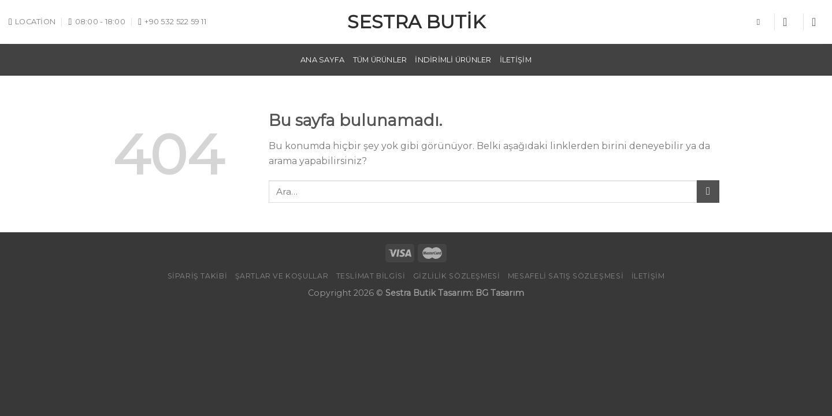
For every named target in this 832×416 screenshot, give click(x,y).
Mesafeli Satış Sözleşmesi (565, 276)
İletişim (516, 59)
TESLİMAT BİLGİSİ (371, 276)
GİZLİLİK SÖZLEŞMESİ (456, 276)
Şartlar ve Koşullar (282, 276)
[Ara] (761, 22)
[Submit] (708, 191)
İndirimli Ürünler (453, 59)
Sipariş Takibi (198, 276)
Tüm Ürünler (380, 59)
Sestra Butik (416, 22)
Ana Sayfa (322, 59)
